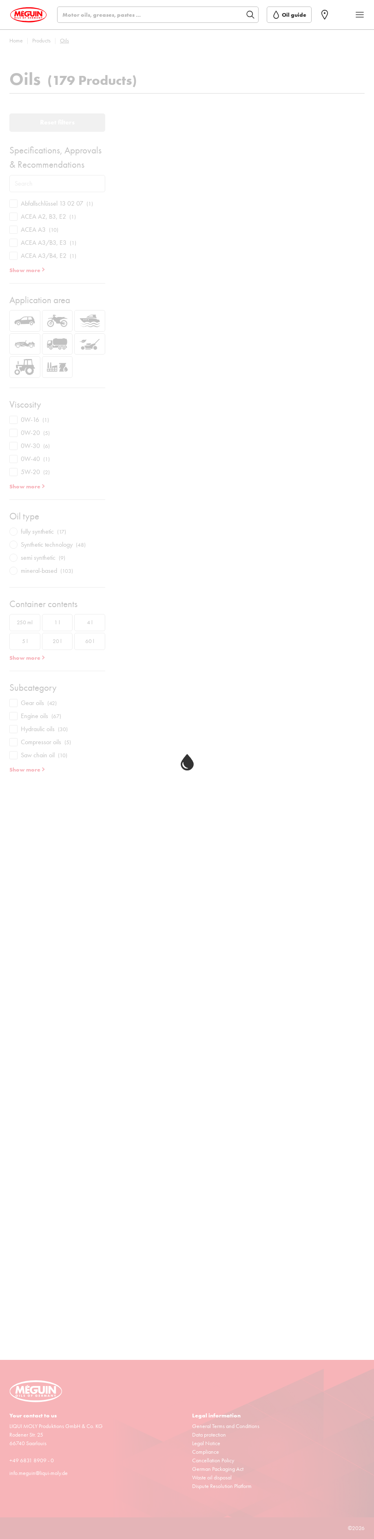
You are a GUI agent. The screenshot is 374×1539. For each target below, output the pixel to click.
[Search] (158, 15)
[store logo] (28, 15)
